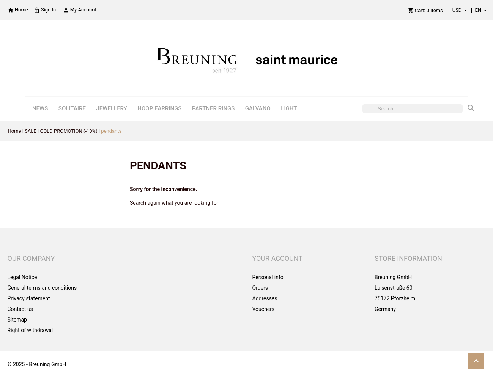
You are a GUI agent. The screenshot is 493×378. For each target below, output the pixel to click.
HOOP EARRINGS (159, 108)
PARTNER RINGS (213, 108)
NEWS (40, 108)
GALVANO (258, 108)
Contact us (20, 309)
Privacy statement (29, 298)
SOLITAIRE (72, 108)
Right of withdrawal (30, 330)
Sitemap (17, 320)
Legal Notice (22, 277)
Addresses (264, 298)
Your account (277, 258)
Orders (260, 288)
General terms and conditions (42, 288)
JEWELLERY (111, 108)
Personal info (268, 277)
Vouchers (263, 309)
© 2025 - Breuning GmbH (37, 364)
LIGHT (289, 108)
